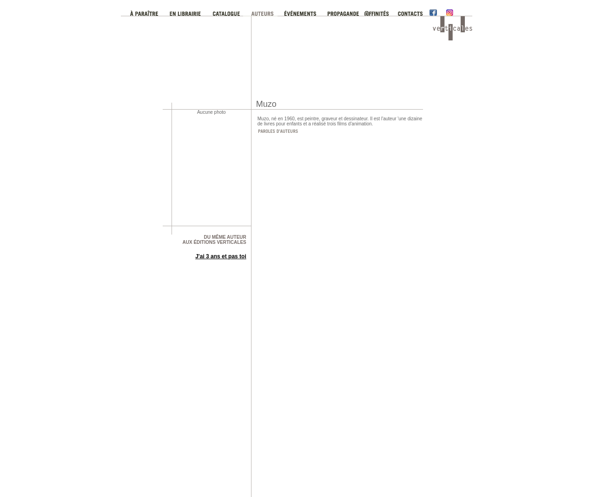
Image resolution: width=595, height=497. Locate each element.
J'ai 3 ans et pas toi (220, 256)
